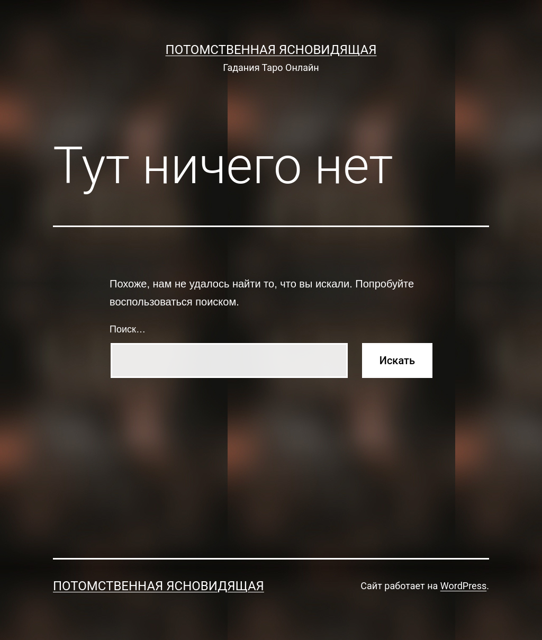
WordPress (463, 585)
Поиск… (128, 329)
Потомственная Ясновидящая (271, 49)
